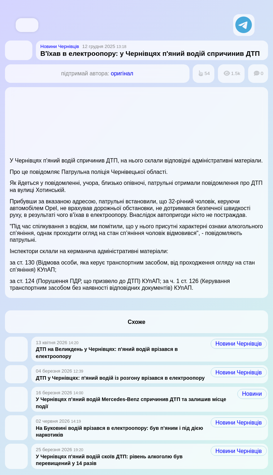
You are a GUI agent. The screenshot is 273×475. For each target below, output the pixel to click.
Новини (252, 394)
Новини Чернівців (238, 344)
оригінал (122, 73)
